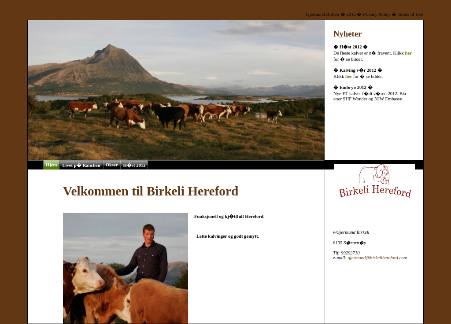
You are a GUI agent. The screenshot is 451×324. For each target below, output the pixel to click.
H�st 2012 (134, 165)
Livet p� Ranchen (81, 165)
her (408, 53)
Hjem (51, 164)
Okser (112, 164)
